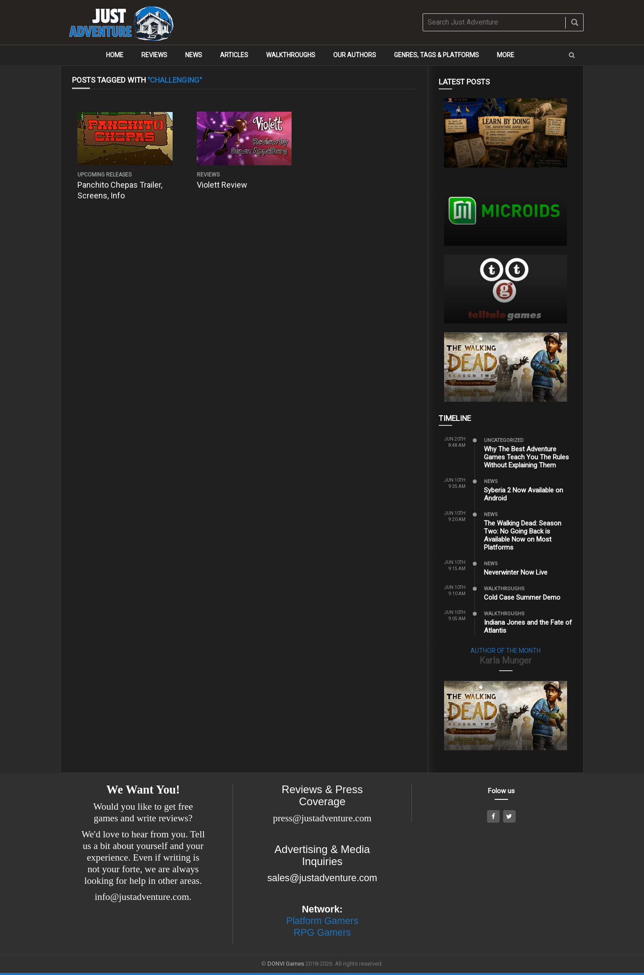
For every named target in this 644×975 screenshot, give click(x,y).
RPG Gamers (322, 932)
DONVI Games (285, 963)
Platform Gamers (322, 921)
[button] (572, 55)
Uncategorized (504, 440)
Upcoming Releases (104, 175)
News (193, 55)
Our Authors (354, 55)
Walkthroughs (290, 55)
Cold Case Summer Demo (522, 597)
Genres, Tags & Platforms (436, 55)
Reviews (154, 55)
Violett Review (222, 184)
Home (114, 55)
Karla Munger (505, 660)
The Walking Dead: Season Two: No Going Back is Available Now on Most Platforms (522, 535)
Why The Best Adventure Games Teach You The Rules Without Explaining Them (526, 457)
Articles (234, 55)
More (505, 55)
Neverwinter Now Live (515, 572)
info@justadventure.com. (143, 896)
